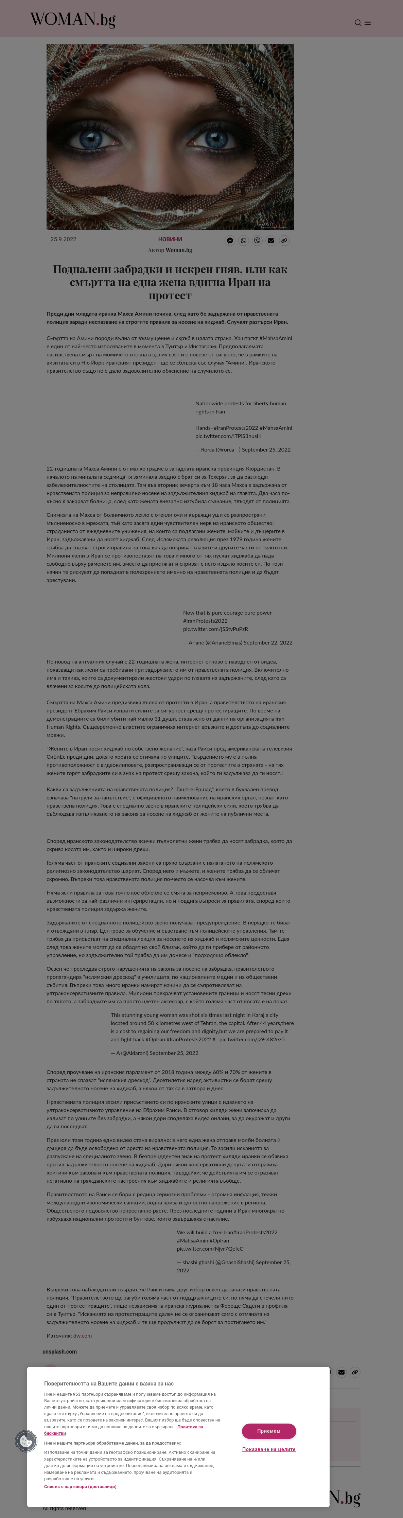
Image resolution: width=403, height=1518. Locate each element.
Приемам (269, 1431)
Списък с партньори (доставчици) (80, 1486)
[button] (26, 1441)
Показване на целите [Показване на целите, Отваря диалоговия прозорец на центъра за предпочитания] (269, 1449)
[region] (178, 1437)
